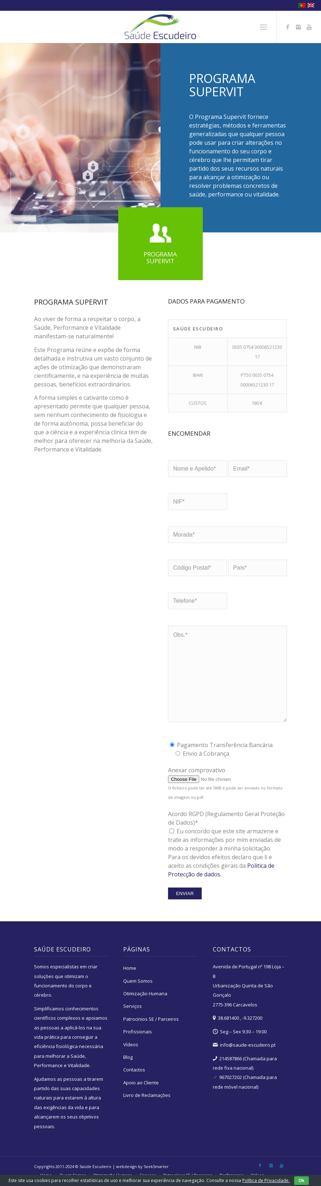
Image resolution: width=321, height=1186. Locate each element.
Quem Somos (138, 981)
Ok (301, 1180)
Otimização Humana (145, 993)
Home (129, 968)
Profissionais (137, 1031)
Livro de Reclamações (147, 1095)
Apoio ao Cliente (141, 1082)
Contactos (134, 1069)
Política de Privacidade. (265, 1180)
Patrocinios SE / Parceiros (151, 1019)
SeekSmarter (156, 1166)
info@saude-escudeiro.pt (248, 1045)
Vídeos (130, 1044)
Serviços (132, 1006)
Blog (128, 1057)
